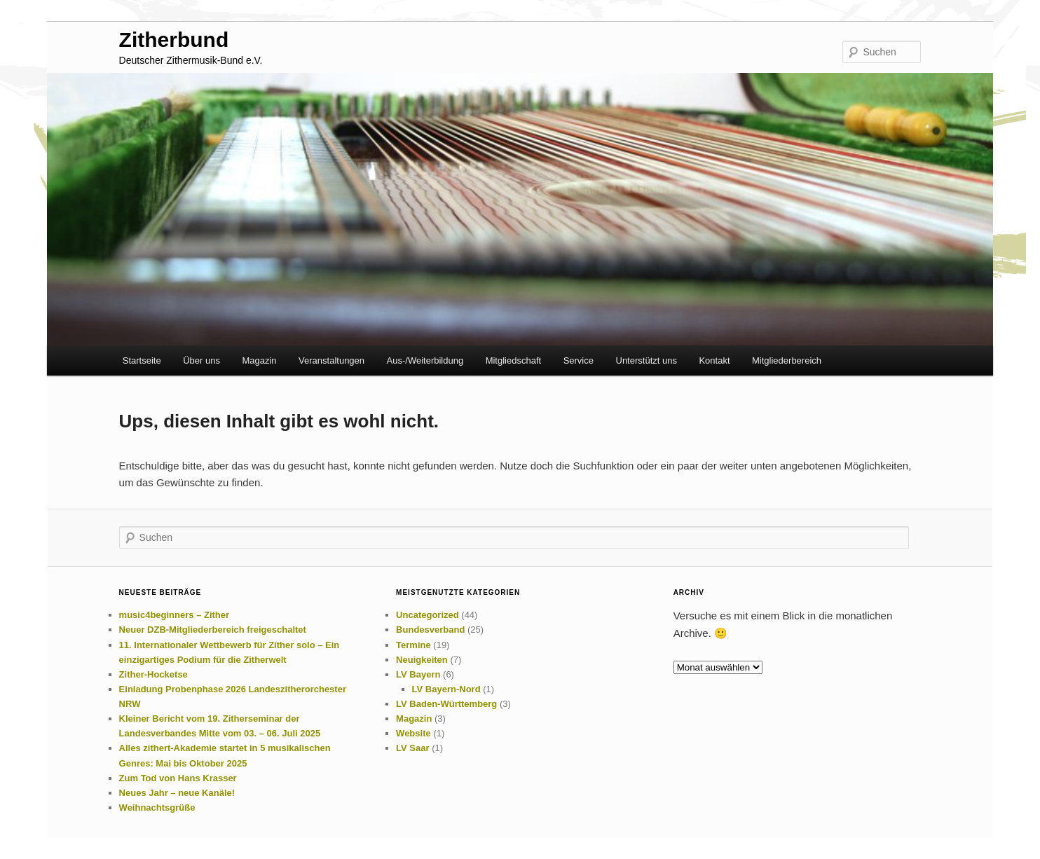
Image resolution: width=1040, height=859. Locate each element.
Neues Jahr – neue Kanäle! (177, 793)
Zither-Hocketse (153, 674)
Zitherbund (174, 39)
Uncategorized (427, 615)
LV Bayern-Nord (446, 689)
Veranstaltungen (331, 360)
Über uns (201, 360)
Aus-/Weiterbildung (425, 360)
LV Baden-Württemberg (446, 704)
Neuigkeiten (422, 659)
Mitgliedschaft (513, 360)
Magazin (259, 360)
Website (413, 733)
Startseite (142, 360)
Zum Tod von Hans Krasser (178, 778)
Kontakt (714, 360)
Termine (413, 645)
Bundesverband (430, 629)
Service (578, 360)
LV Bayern (418, 674)
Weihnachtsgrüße (157, 807)
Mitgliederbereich (786, 360)
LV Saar (412, 748)
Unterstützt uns (646, 360)
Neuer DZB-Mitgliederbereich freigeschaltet (212, 629)
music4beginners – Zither (174, 615)
